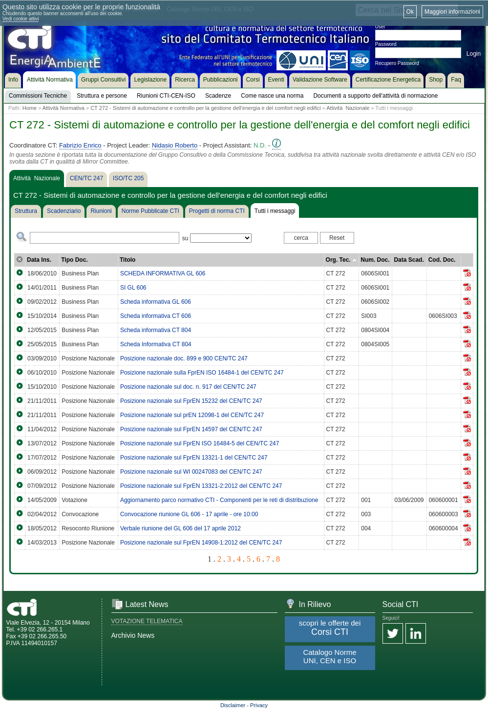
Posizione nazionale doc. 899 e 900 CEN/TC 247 (184, 358)
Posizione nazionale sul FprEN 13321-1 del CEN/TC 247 (194, 457)
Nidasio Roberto (174, 145)
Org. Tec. (341, 259)
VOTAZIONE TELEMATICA (147, 621)
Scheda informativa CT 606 (155, 316)
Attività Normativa (63, 108)
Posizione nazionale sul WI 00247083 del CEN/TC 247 (191, 471)
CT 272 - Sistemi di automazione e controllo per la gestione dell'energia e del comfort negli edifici (205, 108)
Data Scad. (409, 259)
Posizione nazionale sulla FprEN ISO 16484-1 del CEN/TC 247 (202, 372)
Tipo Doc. (74, 259)
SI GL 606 (133, 287)
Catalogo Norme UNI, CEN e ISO (329, 656)
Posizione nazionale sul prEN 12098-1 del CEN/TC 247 (192, 415)
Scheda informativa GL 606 (155, 301)
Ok (410, 11)
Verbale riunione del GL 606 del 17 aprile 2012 (180, 528)
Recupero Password (397, 63)
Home (29, 108)
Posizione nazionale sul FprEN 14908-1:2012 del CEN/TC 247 (201, 542)
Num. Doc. (375, 259)
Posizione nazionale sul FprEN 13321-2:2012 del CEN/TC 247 (201, 485)
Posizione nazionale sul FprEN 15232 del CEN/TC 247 (191, 401)
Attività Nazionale (347, 108)
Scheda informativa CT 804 (155, 330)
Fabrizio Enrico (80, 145)
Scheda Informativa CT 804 (155, 344)
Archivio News (133, 635)
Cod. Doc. (442, 259)
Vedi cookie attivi (20, 18)
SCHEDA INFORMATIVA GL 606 (163, 273)
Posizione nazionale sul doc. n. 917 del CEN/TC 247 (188, 386)
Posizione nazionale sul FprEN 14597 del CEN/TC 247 (191, 429)
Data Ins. (39, 259)
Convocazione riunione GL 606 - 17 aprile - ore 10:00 (189, 514)
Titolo (127, 259)
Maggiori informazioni (452, 11)
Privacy (259, 705)
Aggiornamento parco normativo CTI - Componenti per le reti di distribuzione (219, 500)
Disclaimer (232, 705)
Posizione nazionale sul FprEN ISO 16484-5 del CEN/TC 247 (199, 443)
